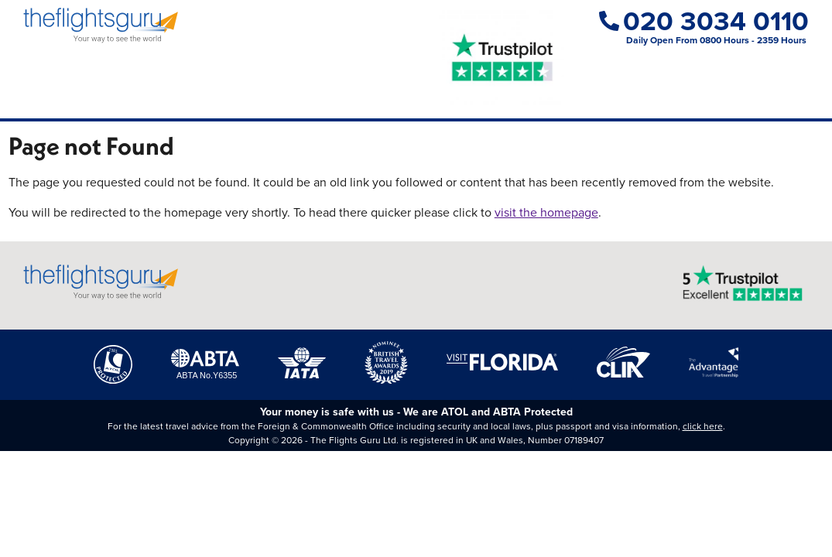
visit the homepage (546, 212)
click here (703, 426)
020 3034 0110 (704, 20)
